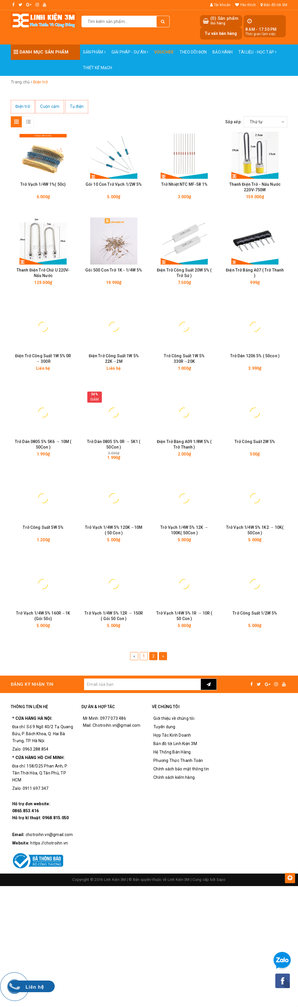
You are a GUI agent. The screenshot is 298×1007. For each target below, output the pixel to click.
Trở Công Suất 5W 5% (43, 527)
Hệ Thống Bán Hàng (172, 752)
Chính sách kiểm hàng (174, 777)
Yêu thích (245, 5)
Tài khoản (220, 5)
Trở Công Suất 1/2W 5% (255, 613)
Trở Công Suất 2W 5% (255, 441)
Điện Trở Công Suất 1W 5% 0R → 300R (43, 358)
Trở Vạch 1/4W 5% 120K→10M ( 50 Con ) (114, 530)
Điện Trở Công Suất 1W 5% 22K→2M (114, 358)
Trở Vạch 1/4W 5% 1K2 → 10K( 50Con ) (255, 530)
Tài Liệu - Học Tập (257, 52)
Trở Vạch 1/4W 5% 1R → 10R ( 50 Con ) (184, 616)
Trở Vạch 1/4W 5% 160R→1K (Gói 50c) (43, 616)
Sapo (221, 880)
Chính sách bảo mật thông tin (181, 769)
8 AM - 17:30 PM (261, 29)
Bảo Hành (222, 52)
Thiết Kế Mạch (97, 67)
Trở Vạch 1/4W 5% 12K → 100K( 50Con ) (184, 530)
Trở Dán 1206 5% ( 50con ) (255, 355)
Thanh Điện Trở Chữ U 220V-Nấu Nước (43, 273)
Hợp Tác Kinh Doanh (172, 735)
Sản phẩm (94, 52)
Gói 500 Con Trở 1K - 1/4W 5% (113, 270)
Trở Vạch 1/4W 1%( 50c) (43, 184)
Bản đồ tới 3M (273, 5)
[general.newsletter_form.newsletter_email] (142, 684)
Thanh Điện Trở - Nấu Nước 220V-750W (255, 187)
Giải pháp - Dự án (129, 52)
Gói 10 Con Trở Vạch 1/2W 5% (114, 184)
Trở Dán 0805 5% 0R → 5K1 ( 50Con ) (114, 444)
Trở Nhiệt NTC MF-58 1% (184, 184)
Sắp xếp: (233, 121)
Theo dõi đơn (193, 52)
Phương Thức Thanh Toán (178, 760)
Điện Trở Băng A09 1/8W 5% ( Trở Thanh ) (184, 444)
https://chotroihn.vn (49, 843)
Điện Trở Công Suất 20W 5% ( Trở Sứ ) (184, 273)
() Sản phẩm (224, 21)
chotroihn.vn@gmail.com (49, 835)
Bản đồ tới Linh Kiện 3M (175, 744)
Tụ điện (77, 106)
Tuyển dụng (164, 727)
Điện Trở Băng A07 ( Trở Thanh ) (255, 273)
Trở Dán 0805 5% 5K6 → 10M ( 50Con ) (43, 444)
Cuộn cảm (49, 106)
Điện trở (22, 106)
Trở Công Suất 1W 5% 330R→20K (184, 358)
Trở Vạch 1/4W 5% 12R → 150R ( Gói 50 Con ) (113, 616)
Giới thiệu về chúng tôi (173, 718)
